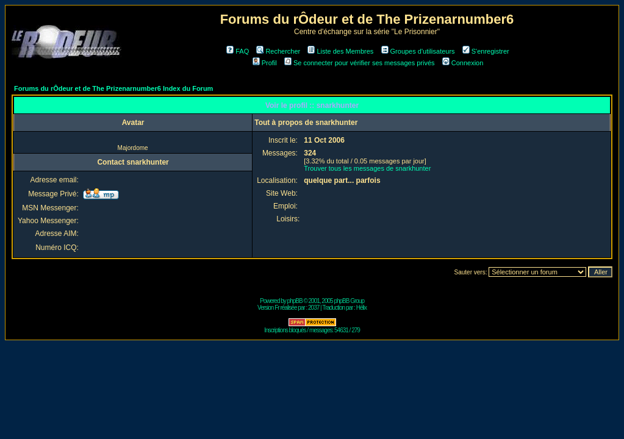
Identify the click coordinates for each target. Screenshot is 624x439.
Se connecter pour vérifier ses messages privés (359, 62)
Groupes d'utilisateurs (418, 51)
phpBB (295, 301)
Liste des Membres (340, 51)
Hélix (361, 307)
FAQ (237, 51)
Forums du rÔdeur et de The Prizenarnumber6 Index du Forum (113, 88)
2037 (313, 307)
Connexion (463, 62)
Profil (265, 62)
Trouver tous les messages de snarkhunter (367, 168)
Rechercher (278, 51)
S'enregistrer (485, 51)
